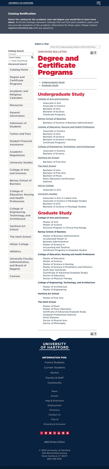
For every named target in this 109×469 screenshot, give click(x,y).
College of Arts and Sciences (19, 171)
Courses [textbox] (12, 54)
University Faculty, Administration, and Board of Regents (21, 263)
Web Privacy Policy (54, 442)
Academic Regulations (17, 153)
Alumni (54, 372)
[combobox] (75, 46)
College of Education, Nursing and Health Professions (22, 196)
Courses (15, 276)
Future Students (54, 362)
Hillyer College (19, 244)
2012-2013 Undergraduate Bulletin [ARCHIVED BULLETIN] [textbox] (76, 47)
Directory (54, 410)
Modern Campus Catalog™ (84, 467)
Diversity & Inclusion (54, 424)
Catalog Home (19, 69)
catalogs (18, 467)
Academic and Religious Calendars (19, 94)
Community (55, 382)
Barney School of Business (21, 182)
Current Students (54, 367)
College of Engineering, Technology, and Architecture (20, 213)
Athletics (15, 251)
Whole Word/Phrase (19, 61)
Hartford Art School (17, 228)
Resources (16, 105)
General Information (17, 114)
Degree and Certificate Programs (17, 80)
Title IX (54, 419)
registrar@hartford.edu (20, 28)
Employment (54, 405)
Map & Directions (54, 400)
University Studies (21, 162)
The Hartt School (20, 236)
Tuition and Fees (20, 133)
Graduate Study (50, 85)
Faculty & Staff (54, 377)
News (54, 391)
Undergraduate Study (53, 82)
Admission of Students (18, 125)
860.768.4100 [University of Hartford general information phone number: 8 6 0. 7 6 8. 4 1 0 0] (54, 459)
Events (54, 396)
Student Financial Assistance (21, 143)
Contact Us (54, 415)
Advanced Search (17, 64)
